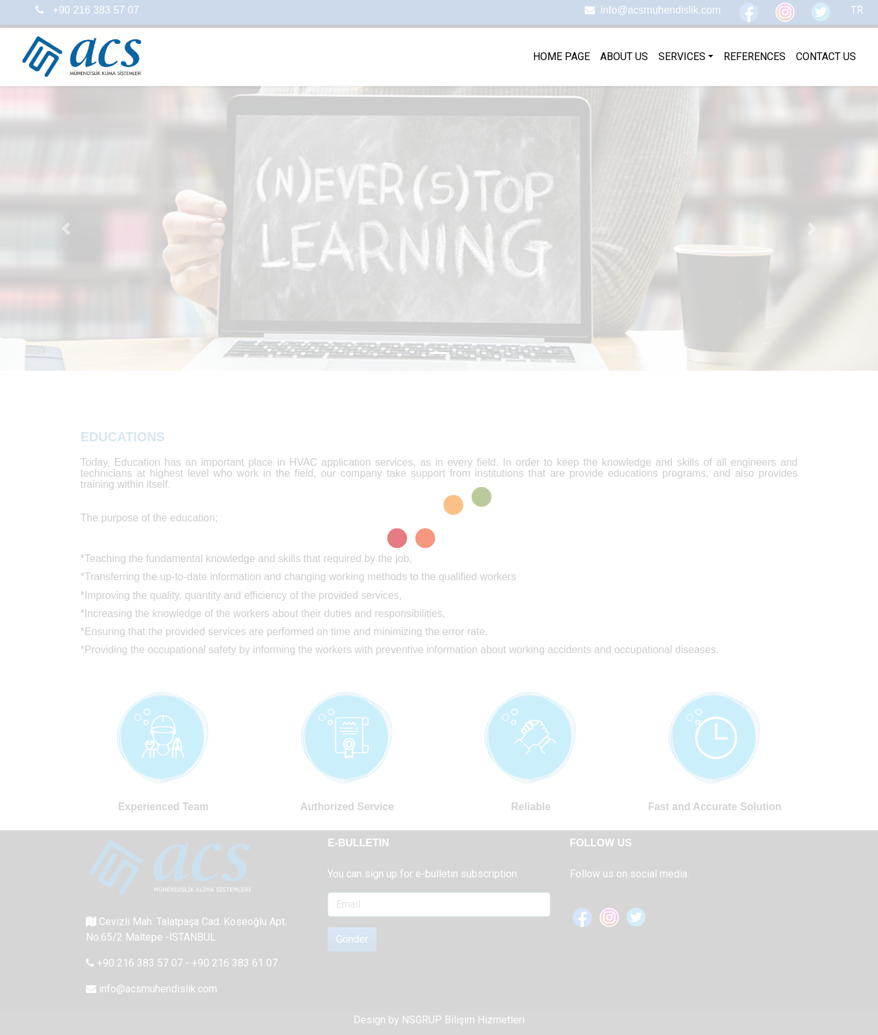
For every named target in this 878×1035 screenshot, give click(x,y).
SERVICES (682, 56)
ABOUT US (624, 56)
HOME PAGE (561, 56)
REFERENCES (755, 56)
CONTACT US (826, 56)
